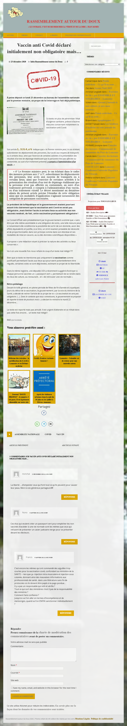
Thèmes (24, 35)
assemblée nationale (27, 434)
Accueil (10, 35)
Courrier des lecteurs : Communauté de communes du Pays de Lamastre (102, 149)
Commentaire (17, 646)
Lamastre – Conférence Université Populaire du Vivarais (102, 170)
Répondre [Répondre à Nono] (69, 541)
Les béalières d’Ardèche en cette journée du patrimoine (102, 127)
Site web (14, 680)
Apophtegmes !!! (105, 120)
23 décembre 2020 (18, 61)
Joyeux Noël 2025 (103, 88)
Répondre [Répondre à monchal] (69, 497)
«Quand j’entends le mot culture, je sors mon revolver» (102, 106)
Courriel (15, 672)
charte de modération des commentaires (41, 634)
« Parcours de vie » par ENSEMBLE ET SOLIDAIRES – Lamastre (102, 95)
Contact (39, 35)
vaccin (60, 434)
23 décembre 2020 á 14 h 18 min (42, 474)
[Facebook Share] (44, 412)
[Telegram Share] (44, 424)
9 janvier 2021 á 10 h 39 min (44, 557)
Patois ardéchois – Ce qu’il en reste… (101, 82)
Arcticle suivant (70, 445)
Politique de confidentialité (78, 35)
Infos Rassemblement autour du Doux (46, 61)
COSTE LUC (92, 167)
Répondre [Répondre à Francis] (65, 613)
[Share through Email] (50, 424)
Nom (13, 665)
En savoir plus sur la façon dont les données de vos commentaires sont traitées (41, 707)
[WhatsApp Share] (37, 424)
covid (48, 434)
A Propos (54, 35)
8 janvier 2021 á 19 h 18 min (39, 513)
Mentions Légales (82, 718)
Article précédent (18, 445)
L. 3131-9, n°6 (24, 149)
